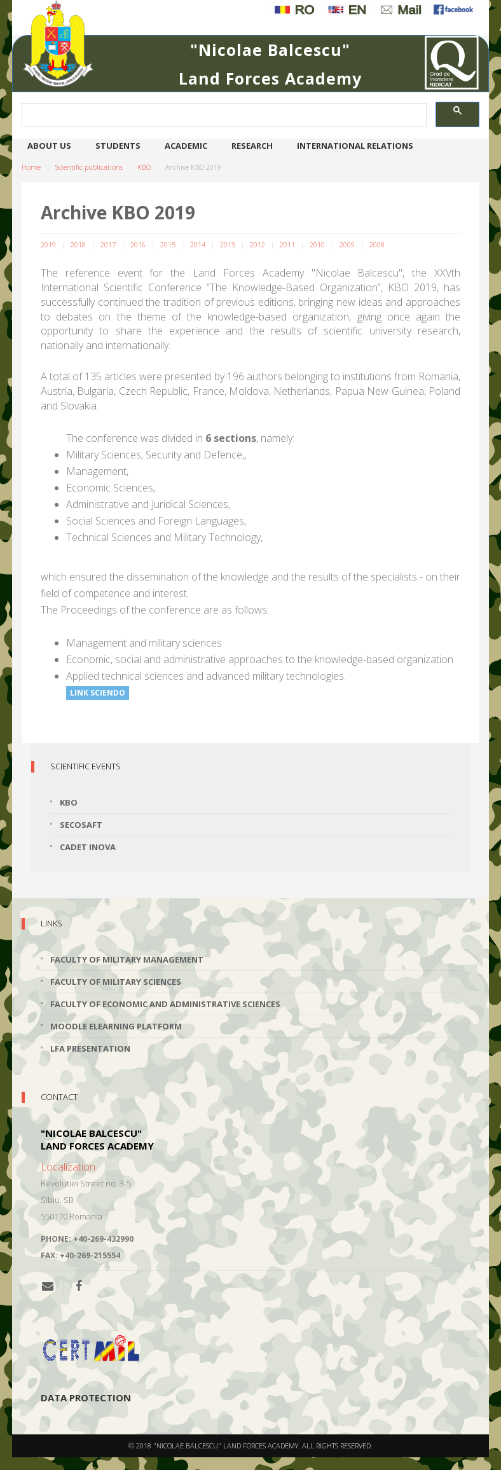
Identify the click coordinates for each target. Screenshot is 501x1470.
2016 (138, 244)
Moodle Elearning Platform (116, 1026)
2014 (197, 244)
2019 (48, 244)
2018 (78, 244)
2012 (257, 244)
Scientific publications (89, 167)
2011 (287, 244)
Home (31, 167)
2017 (108, 244)
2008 (377, 244)
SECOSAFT (81, 824)
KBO (144, 167)
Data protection (86, 1397)
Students (118, 145)
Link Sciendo (97, 692)
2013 (227, 244)
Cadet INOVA (88, 847)
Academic (186, 145)
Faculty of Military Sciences (115, 981)
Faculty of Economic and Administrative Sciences (165, 1004)
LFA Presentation (90, 1048)
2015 (167, 244)
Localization (68, 1167)
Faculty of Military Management (126, 959)
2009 (347, 244)
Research (252, 145)
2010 (317, 244)
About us (49, 145)
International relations (355, 145)
